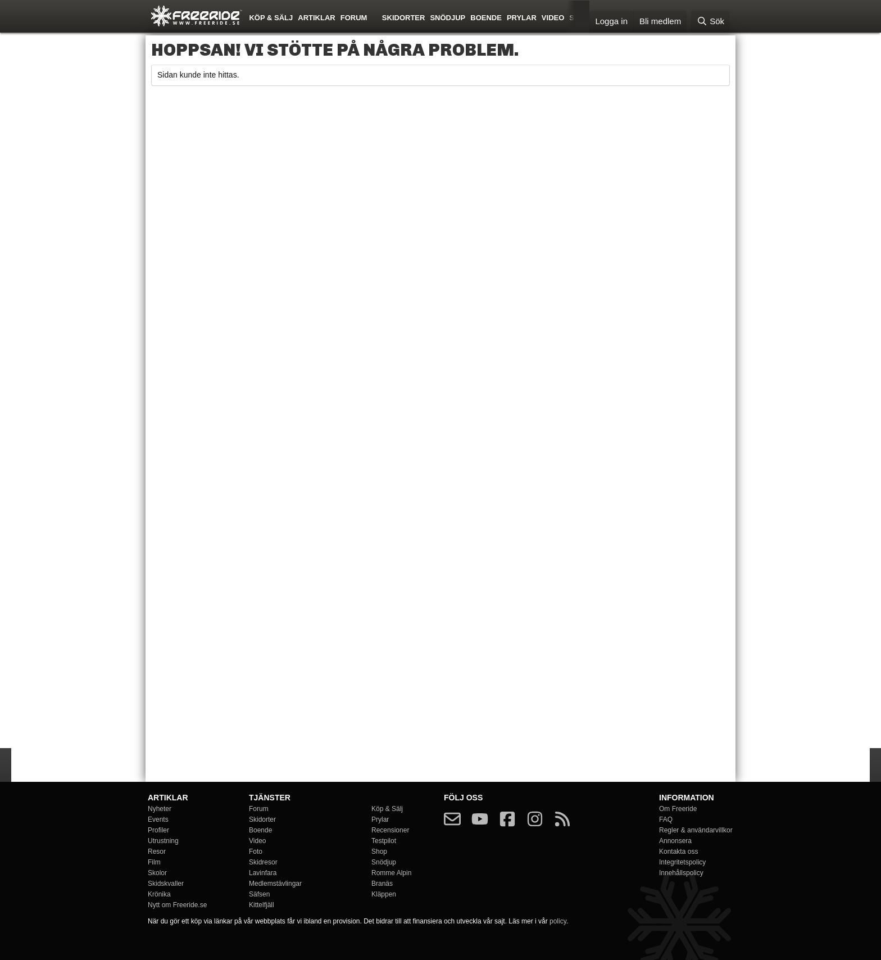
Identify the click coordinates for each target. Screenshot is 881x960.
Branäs (382, 883)
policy (558, 921)
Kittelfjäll (261, 905)
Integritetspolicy (682, 862)
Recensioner (390, 830)
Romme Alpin (391, 873)
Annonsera (675, 841)
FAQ (666, 819)
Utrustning (163, 841)
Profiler (158, 830)
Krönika (159, 894)
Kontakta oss (678, 851)
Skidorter (403, 17)
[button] (375, 17)
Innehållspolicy (681, 873)
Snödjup (447, 17)
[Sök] (710, 22)
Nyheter (159, 809)
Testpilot (383, 841)
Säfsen (259, 894)
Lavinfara (262, 873)
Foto (255, 851)
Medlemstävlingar (275, 883)
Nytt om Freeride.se (177, 905)
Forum (353, 17)
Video (553, 17)
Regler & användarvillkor (696, 830)
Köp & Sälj (271, 17)
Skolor (157, 873)
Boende (486, 17)
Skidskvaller (166, 883)
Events (158, 819)
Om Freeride (678, 809)
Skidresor (263, 862)
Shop (379, 851)
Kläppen (383, 894)
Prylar (522, 17)
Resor (157, 851)
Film (154, 862)
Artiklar (316, 17)
